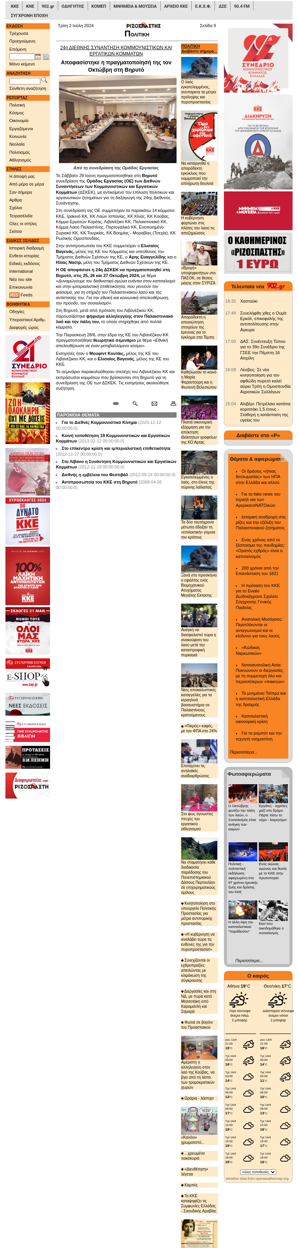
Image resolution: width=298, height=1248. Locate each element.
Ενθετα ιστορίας (24, 255)
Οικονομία (18, 120)
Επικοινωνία (21, 287)
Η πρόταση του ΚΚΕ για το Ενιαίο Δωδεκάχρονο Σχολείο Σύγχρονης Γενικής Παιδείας (258, 596)
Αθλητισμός (20, 160)
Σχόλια (15, 207)
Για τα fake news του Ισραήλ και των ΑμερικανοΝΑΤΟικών (258, 500)
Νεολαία (16, 144)
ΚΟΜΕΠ (99, 6)
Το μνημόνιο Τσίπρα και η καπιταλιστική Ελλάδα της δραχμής (261, 699)
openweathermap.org (272, 1179)
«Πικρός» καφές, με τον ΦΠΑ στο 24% (199, 728)
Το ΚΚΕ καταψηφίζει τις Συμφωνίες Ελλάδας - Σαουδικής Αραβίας (199, 1203)
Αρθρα (15, 200)
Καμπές (189, 1185)
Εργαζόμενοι (21, 128)
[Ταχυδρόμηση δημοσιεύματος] (154, 403)
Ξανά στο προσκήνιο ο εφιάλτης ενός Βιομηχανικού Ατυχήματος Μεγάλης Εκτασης (199, 571)
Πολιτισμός (19, 152)
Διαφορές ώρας (23, 327)
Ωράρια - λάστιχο (197, 1098)
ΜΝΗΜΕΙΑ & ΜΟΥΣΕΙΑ (135, 6)
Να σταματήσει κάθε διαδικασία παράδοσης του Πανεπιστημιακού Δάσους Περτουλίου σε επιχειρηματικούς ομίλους (199, 866)
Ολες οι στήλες (23, 223)
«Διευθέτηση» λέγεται (194, 1171)
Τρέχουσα (18, 33)
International (21, 271)
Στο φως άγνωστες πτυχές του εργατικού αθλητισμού (199, 807)
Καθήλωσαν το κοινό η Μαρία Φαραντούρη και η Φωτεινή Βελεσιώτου (199, 367)
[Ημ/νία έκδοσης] (22, 56)
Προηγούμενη (22, 41)
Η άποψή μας (22, 176)
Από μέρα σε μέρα (26, 184)
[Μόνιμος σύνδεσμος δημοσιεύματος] (119, 403)
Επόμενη (17, 49)
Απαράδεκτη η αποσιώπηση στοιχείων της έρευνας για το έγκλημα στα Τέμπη (199, 315)
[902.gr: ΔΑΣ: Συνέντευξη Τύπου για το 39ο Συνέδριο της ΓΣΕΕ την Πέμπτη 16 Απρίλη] (230, 341)
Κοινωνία (17, 136)
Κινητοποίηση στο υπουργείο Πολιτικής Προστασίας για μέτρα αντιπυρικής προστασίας (198, 913)
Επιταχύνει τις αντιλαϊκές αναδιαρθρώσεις (199, 758)
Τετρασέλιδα (21, 215)
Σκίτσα (15, 231)
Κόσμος (16, 112)
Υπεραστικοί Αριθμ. (27, 319)
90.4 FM (242, 6)
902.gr (48, 6)
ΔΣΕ (222, 6)
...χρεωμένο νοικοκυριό (193, 1155)
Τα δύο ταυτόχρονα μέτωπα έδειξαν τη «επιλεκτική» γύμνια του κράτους (199, 517)
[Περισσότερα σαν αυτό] (134, 403)
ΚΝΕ (30, 6)
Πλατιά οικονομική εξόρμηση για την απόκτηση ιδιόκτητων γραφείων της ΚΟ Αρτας (199, 420)
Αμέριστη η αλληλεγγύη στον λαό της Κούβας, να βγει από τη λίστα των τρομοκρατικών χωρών (199, 1063)
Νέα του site (20, 279)
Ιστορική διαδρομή (26, 248)
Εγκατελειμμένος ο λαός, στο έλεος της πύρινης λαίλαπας (199, 470)
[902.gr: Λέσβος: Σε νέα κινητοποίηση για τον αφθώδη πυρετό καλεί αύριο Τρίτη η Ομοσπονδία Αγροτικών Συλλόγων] (230, 369)
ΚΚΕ (15, 6)
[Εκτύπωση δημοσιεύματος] (170, 403)
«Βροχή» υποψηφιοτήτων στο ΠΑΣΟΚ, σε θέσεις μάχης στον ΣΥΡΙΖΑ (199, 263)
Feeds (21, 295)
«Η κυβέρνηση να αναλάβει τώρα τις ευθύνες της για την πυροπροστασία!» (198, 942)
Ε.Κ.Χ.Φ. (203, 6)
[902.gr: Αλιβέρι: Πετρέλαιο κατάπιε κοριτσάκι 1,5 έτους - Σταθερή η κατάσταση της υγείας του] (230, 403)
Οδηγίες (16, 311)
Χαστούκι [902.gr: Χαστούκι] (249, 301)
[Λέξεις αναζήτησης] (24, 81)
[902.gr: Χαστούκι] (230, 301)
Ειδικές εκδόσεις (24, 263)
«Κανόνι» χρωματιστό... (199, 1126)
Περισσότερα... (244, 752)
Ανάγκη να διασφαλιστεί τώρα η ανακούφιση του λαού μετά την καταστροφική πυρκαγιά (199, 631)
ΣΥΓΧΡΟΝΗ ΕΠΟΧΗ (29, 15)
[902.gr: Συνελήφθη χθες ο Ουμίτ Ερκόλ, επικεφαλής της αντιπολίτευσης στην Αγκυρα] (230, 313)
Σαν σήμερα (20, 192)
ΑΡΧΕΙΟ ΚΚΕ (176, 6)
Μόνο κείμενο (22, 64)
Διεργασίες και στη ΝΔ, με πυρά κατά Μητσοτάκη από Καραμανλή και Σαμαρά (198, 1001)
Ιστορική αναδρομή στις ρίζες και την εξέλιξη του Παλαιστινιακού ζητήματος (261, 522)
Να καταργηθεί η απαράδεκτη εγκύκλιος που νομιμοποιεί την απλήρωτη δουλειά (199, 148)
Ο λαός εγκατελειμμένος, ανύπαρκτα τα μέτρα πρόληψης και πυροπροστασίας (199, 80)
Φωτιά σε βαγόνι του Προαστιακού (197, 1024)
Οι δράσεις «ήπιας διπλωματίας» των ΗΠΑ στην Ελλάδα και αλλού (258, 477)
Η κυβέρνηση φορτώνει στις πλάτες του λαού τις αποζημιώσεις (199, 214)
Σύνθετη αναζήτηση (27, 88)
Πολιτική (17, 105)
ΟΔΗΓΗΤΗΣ (73, 6)
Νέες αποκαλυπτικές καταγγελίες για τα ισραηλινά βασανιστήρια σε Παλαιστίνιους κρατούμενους (199, 690)
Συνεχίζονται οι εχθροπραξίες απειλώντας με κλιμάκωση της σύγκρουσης (195, 970)
